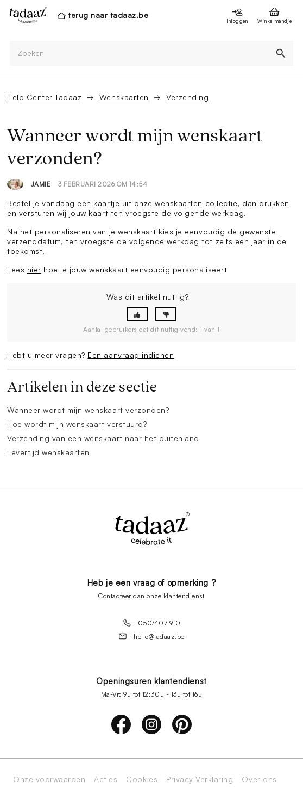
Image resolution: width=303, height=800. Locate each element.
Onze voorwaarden (49, 779)
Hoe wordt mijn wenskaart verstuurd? (77, 424)
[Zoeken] (139, 53)
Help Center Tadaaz (44, 97)
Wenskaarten (124, 97)
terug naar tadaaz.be (108, 15)
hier (34, 269)
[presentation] (25, 15)
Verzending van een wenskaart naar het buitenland (103, 438)
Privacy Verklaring (199, 779)
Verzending (187, 97)
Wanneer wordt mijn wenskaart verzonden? (88, 409)
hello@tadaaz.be (151, 636)
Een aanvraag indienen (130, 354)
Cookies (141, 779)
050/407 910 (152, 622)
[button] (137, 314)
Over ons (259, 779)
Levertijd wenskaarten (48, 452)
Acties (105, 779)
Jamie (41, 184)
